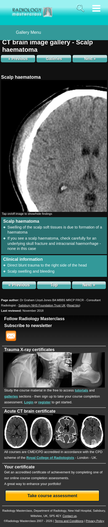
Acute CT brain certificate (30, 411)
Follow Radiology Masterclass (34, 318)
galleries (11, 396)
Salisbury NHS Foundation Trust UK (41, 305)
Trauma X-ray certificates (29, 349)
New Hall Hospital (79, 510)
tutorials (81, 390)
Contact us (69, 515)
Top (54, 285)
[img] (54, 146)
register (44, 402)
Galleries (54, 59)
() (73, 305)
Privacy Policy (95, 521)
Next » (90, 59)
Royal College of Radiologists (50, 458)
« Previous (18, 59)
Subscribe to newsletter (28, 325)
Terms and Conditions (69, 521)
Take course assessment (52, 495)
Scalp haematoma (21, 77)
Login (28, 402)
